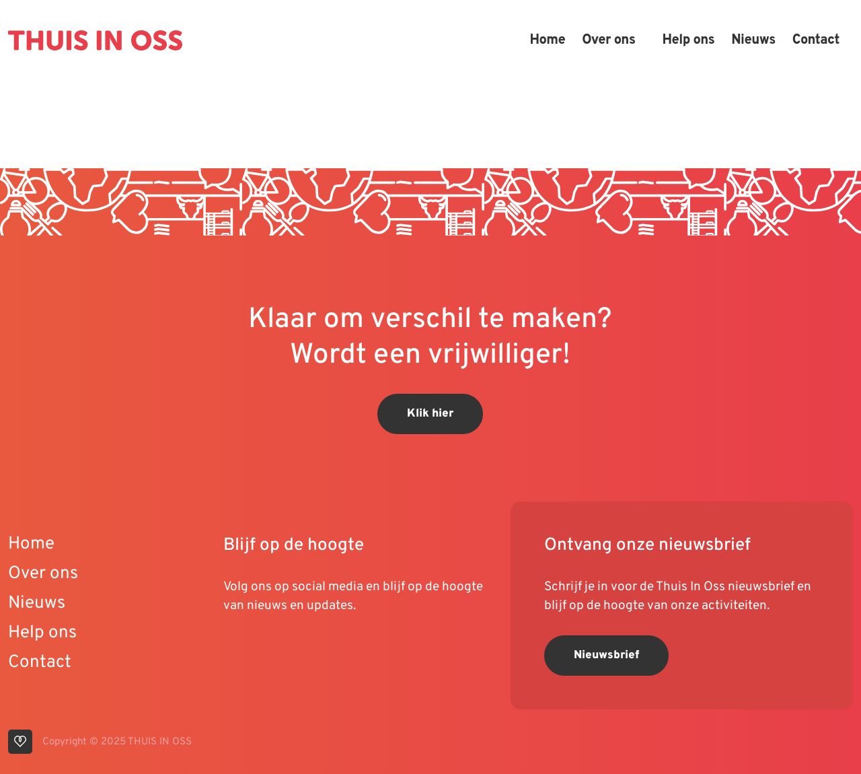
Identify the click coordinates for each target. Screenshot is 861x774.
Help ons (688, 40)
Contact (815, 40)
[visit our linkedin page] (263, 648)
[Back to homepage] (95, 40)
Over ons (608, 40)
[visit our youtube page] (236, 648)
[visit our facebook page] (314, 648)
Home (547, 40)
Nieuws (753, 40)
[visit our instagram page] (290, 648)
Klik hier (430, 414)
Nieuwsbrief (606, 655)
